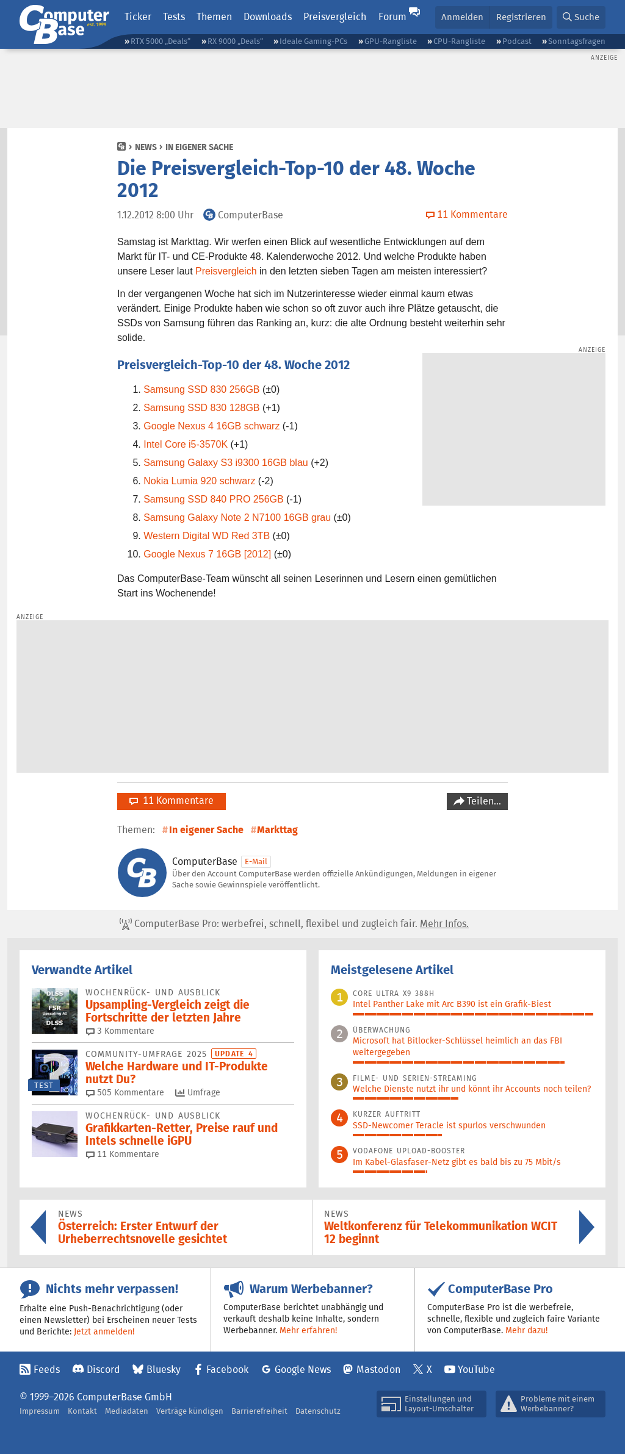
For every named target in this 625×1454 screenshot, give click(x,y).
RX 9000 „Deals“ (235, 41)
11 (122, 1154)
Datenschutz (318, 1411)
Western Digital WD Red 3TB (206, 536)
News (146, 146)
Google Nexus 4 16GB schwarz (211, 426)
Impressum (40, 1411)
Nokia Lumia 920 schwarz (199, 481)
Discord (103, 1370)
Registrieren (521, 16)
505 (125, 1092)
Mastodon (378, 1370)
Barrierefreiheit (259, 1411)
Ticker (138, 17)
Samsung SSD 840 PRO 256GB (213, 499)
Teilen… (482, 801)
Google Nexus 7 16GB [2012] (207, 554)
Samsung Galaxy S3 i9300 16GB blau (225, 462)
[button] (581, 17)
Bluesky (163, 1370)
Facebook (227, 1370)
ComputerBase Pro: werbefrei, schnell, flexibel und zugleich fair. (294, 924)
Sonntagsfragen (576, 41)
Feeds (47, 1370)
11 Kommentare (171, 800)
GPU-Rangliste (390, 41)
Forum (392, 17)
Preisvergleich (334, 17)
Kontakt (82, 1411)
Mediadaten (126, 1411)
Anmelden (462, 16)
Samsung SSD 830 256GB (201, 389)
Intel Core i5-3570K (185, 444)
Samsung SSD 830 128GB (201, 408)
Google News (303, 1370)
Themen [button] (214, 17)
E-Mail (256, 861)
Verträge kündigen (189, 1411)
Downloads (268, 17)
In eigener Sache (199, 146)
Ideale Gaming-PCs (313, 41)
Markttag (277, 830)
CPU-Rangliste (459, 41)
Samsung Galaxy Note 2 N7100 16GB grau (237, 517)
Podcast (517, 41)
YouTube (476, 1370)
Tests (174, 17)
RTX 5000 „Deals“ (160, 41)
